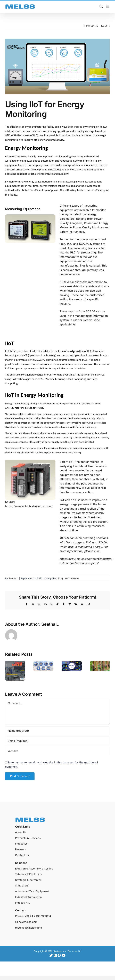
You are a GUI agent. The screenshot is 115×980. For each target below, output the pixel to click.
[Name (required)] (57, 726)
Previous (92, 26)
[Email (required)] (57, 736)
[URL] (57, 746)
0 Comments (72, 578)
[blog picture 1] (30, 480)
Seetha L (13, 578)
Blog (60, 578)
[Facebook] (60, 951)
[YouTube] (63, 951)
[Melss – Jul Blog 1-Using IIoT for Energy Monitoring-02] (57, 66)
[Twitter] (52, 951)
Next (104, 26)
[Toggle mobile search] (101, 6)
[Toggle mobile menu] (108, 6)
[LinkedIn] (56, 951)
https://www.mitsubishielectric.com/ (29, 506)
